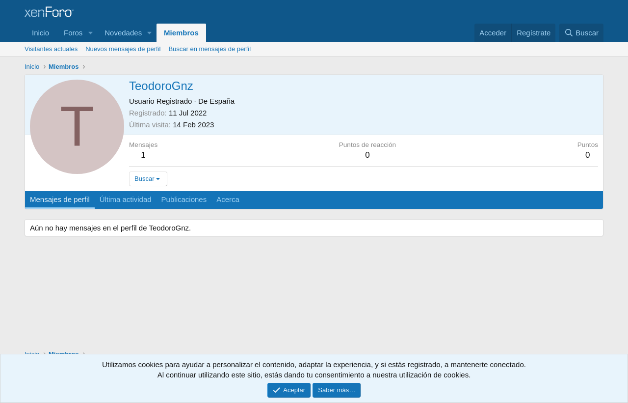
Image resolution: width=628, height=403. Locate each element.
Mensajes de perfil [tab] (60, 199)
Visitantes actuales (51, 49)
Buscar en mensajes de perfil (209, 49)
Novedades (123, 33)
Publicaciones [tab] (184, 199)
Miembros (181, 33)
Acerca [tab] (227, 199)
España (222, 101)
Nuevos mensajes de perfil (122, 49)
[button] (90, 33)
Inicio (40, 33)
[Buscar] (581, 33)
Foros (73, 33)
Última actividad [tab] (126, 199)
